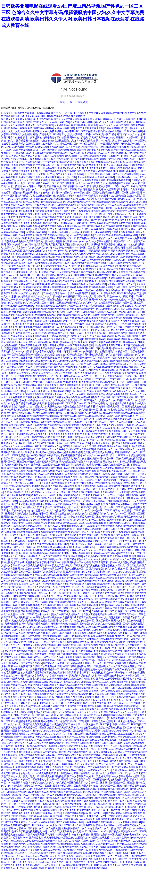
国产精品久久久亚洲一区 (56, 663)
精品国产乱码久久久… (37, 122)
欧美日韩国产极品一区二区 (104, 458)
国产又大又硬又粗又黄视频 (68, 119)
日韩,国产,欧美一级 (43, 788)
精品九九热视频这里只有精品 (102, 321)
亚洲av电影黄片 (86, 547)
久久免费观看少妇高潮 (89, 486)
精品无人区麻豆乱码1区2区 (121, 159)
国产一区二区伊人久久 (37, 825)
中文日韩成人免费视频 (32, 565)
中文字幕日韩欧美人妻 (35, 241)
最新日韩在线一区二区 (47, 183)
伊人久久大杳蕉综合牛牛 (68, 535)
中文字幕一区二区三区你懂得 (80, 131)
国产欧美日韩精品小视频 (46, 807)
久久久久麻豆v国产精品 (128, 256)
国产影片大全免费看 (66, 412)
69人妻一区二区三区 (94, 813)
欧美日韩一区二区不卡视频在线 (27, 795)
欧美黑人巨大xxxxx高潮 (43, 495)
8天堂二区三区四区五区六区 (68, 333)
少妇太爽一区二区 (45, 648)
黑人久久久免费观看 (106, 773)
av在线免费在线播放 (53, 131)
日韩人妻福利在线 (30, 318)
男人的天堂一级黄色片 (76, 250)
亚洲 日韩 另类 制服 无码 (90, 189)
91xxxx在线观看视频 (110, 146)
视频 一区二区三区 (18, 489)
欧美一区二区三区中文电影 (57, 507)
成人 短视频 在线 (94, 498)
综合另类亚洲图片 (57, 532)
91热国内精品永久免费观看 (81, 171)
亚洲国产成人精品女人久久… (16, 516)
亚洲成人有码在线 (38, 342)
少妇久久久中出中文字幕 (38, 544)
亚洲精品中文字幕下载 (81, 642)
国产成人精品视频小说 (45, 740)
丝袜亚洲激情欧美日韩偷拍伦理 (100, 822)
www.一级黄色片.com (73, 498)
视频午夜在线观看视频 (49, 217)
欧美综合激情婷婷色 (28, 605)
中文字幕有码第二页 (43, 192)
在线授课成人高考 (72, 281)
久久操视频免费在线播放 (17, 360)
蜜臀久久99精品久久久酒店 (118, 260)
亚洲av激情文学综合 (17, 681)
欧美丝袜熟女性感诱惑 (132, 211)
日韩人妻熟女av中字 (123, 608)
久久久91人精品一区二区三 (50, 761)
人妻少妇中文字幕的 (128, 633)
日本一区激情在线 (45, 584)
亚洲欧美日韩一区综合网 (14, 452)
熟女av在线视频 (65, 596)
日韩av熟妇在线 (37, 489)
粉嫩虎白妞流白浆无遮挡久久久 (80, 843)
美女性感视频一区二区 (93, 464)
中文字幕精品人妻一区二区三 (86, 516)
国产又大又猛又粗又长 (123, 275)
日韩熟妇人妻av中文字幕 (116, 596)
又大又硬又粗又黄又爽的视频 (84, 565)
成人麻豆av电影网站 (134, 122)
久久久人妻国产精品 (87, 360)
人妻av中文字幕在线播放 (111, 654)
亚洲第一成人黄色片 (77, 137)
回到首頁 (83, 102)
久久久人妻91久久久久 (104, 400)
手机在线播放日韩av (15, 391)
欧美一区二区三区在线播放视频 (122, 174)
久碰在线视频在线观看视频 (68, 452)
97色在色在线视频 (90, 315)
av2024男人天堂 (102, 660)
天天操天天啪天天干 (101, 443)
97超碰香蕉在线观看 (119, 223)
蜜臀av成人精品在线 (71, 477)
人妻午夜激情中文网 (24, 198)
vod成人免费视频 (22, 458)
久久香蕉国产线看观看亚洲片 (56, 483)
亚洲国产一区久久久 (127, 400)
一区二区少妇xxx (126, 773)
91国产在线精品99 (121, 660)
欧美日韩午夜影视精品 (32, 629)
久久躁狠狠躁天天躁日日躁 (113, 360)
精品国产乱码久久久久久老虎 (127, 134)
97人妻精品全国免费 (27, 373)
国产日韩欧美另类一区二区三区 (65, 791)
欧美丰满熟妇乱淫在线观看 (119, 305)
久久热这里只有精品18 (47, 278)
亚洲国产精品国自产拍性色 (15, 730)
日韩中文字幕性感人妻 (116, 128)
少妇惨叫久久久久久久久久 (126, 391)
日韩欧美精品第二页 (51, 201)
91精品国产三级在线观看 (31, 284)
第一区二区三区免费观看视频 (77, 651)
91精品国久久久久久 (78, 336)
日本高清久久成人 (10, 318)
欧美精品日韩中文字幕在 (40, 128)
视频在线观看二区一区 (117, 192)
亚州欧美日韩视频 (86, 470)
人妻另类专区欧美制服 (120, 318)
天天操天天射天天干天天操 (52, 308)
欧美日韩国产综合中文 (49, 519)
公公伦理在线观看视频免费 (52, 171)
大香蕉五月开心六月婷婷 (62, 211)
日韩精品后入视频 (67, 440)
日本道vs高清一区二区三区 (96, 153)
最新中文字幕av (111, 461)
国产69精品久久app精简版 (131, 183)
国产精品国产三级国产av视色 (31, 140)
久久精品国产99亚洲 (16, 791)
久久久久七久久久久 (38, 247)
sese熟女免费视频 (40, 229)
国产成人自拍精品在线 (103, 370)
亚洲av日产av (121, 241)
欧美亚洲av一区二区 (87, 348)
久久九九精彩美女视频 (18, 474)
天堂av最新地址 (13, 623)
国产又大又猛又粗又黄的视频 (38, 333)
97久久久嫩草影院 (59, 229)
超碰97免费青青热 (105, 526)
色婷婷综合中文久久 (17, 342)
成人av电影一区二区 (24, 183)
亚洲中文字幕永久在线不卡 (21, 266)
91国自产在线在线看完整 (14, 128)
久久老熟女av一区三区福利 (98, 626)
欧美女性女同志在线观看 (14, 214)
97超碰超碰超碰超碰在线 (70, 626)
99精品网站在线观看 (98, 837)
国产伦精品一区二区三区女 (15, 431)
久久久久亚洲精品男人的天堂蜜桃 (43, 498)
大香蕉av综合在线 (13, 492)
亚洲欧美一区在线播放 (12, 153)
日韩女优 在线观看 (16, 415)
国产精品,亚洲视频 (50, 269)
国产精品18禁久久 (126, 828)
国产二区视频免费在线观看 (28, 321)
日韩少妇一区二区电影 (28, 201)
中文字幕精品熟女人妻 (69, 755)
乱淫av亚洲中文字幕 (53, 345)
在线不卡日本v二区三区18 (114, 455)
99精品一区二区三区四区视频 (51, 736)
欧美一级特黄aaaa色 (126, 342)
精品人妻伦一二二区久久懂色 (100, 681)
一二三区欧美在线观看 (109, 373)
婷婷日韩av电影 (60, 544)
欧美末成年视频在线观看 (40, 452)
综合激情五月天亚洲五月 (107, 345)
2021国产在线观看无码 (93, 226)
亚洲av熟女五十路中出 (126, 186)
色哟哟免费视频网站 (45, 315)
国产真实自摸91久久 (70, 385)
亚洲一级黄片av (97, 299)
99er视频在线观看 (49, 419)
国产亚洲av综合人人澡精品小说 (89, 296)
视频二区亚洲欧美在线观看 (18, 657)
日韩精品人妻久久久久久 (41, 782)
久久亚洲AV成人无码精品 (112, 195)
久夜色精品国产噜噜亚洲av (130, 480)
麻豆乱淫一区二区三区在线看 (117, 733)
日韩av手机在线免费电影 (96, 419)
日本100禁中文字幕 (21, 596)
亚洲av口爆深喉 (119, 153)
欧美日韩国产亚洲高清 (95, 159)
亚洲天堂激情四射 (54, 758)
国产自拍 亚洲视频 (62, 256)
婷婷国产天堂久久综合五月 (23, 843)
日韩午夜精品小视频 (112, 516)
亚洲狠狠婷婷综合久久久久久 (24, 269)
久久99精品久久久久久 (94, 269)
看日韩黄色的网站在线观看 (37, 397)
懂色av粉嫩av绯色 (23, 712)
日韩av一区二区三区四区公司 (29, 798)
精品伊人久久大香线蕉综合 (47, 406)
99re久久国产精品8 (110, 831)
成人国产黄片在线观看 (114, 657)
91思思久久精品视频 (19, 296)
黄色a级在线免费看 (103, 367)
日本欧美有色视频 (98, 318)
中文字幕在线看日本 (102, 241)
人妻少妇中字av (29, 859)
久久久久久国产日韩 (103, 663)
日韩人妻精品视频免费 (95, 614)
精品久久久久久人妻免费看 (69, 174)
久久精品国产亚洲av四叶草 (77, 201)
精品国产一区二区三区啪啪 (90, 779)
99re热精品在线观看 (28, 501)
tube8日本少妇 (70, 547)
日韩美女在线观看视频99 (35, 312)
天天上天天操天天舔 (99, 250)
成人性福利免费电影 (31, 550)
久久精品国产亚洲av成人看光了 (27, 526)
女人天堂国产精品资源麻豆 (35, 672)
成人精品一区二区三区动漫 (37, 727)
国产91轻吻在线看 (16, 470)
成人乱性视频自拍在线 (53, 581)
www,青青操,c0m (111, 428)
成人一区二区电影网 (77, 736)
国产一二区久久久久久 (61, 590)
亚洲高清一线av (130, 376)
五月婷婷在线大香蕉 (117, 296)
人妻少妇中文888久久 (84, 256)
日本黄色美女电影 (41, 516)
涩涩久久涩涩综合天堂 (52, 208)
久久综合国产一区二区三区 (126, 587)
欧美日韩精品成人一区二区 (122, 214)
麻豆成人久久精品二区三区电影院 (19, 577)
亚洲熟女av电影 (44, 143)
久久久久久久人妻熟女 (49, 156)
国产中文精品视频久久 (34, 250)
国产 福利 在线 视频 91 (47, 715)
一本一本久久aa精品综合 (94, 804)
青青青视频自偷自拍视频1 (20, 467)
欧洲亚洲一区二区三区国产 (32, 379)
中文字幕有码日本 (82, 367)
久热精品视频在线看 (65, 801)
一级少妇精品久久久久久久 (42, 159)
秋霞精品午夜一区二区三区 (59, 403)
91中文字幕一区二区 (80, 391)
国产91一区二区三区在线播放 (89, 403)
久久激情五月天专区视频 (45, 461)
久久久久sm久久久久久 (108, 308)
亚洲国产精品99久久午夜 (44, 486)
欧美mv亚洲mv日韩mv (39, 862)
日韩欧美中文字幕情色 (85, 125)
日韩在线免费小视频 (77, 287)
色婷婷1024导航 (54, 382)
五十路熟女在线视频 (104, 342)
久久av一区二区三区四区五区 (130, 513)
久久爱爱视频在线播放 (23, 165)
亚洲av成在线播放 (101, 275)
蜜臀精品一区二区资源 (37, 688)
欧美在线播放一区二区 (117, 290)
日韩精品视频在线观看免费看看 (79, 406)
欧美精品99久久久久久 (81, 550)
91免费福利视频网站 (31, 131)
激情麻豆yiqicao (94, 266)
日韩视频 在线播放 (62, 296)
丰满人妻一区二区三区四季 (39, 125)
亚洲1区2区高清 (121, 623)
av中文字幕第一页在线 (54, 752)
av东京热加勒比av (103, 559)
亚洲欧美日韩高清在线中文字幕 (91, 688)
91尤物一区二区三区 (15, 633)
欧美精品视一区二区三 (64, 522)
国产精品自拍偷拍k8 (127, 795)
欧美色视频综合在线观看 (63, 672)
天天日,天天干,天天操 (122, 250)
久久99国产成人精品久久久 (68, 614)
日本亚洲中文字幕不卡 (121, 556)
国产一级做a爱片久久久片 (118, 198)
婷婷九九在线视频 (23, 174)
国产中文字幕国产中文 (102, 220)
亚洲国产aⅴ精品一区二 (128, 137)
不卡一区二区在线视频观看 (117, 746)
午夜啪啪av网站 (9, 501)
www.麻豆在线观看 (59, 122)
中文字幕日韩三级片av (56, 675)
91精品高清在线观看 (33, 394)
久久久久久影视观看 (31, 223)
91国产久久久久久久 (40, 730)
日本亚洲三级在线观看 (127, 370)
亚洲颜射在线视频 (123, 367)
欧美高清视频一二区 (24, 584)
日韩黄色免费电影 (118, 168)
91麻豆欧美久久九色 (48, 385)
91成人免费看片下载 (60, 195)
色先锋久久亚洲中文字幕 (69, 159)
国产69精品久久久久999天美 (70, 192)
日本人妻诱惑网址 (32, 137)
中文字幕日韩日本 (34, 538)
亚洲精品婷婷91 (94, 467)
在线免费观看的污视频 (88, 211)
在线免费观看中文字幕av (91, 198)
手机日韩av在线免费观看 (58, 834)
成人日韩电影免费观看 (87, 495)
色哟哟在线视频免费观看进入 (26, 831)
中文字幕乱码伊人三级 (72, 480)
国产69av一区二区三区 (72, 431)
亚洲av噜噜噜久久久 (17, 244)
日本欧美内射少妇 (72, 519)
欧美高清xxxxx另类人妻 (110, 357)
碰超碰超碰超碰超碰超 (122, 474)
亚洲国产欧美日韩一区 (102, 834)
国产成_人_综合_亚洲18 (72, 266)
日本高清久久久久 (67, 357)
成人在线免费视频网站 (132, 308)
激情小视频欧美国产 (50, 281)
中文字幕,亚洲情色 (104, 177)
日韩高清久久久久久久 (25, 263)
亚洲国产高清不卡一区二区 (21, 587)
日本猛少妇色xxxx (59, 247)
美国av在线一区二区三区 (125, 724)
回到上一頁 (66, 102)
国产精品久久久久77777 (33, 189)
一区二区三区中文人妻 (18, 804)
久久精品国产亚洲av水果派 (114, 492)
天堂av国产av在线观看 (112, 315)
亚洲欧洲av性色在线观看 (90, 354)
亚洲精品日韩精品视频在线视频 (21, 513)
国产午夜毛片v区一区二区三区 (22, 743)
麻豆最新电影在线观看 (18, 495)
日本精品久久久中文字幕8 (36, 339)
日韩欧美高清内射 (110, 211)
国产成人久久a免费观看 (48, 198)
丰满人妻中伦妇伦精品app (96, 477)
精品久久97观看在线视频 (43, 746)
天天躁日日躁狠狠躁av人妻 (120, 165)
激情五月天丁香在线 (11, 483)
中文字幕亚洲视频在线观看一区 (50, 660)
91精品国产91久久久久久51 (23, 171)
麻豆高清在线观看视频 (118, 339)
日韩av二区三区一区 (74, 501)
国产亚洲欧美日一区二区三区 (47, 376)
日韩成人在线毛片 (14, 241)
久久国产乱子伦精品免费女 (77, 697)
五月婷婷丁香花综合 (24, 761)
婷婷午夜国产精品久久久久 (87, 428)
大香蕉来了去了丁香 (35, 562)
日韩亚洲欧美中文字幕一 (62, 146)
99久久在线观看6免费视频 (103, 336)
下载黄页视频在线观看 (84, 633)
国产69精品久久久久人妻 (131, 449)
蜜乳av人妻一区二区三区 (77, 370)
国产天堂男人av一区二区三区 (65, 153)
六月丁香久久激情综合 (67, 648)
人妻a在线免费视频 (96, 284)
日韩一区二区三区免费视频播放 (47, 474)
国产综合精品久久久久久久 (103, 568)
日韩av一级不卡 (55, 250)
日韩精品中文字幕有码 (105, 599)
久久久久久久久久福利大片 (86, 162)
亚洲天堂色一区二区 (43, 174)
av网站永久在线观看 (84, 819)
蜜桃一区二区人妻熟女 (74, 321)
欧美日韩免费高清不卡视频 (82, 293)
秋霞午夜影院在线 (79, 529)
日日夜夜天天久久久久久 (117, 522)
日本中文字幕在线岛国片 (43, 351)
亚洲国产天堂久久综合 (88, 730)
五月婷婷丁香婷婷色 (105, 547)
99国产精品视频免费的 (88, 541)
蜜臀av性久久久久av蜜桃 (48, 510)
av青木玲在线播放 (81, 834)
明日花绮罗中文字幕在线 (119, 504)
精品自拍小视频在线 (21, 192)
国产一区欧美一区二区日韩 (128, 156)
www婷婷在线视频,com (118, 299)
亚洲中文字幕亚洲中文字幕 (47, 220)
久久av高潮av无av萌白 (87, 146)
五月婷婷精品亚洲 (21, 256)
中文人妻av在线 (68, 177)
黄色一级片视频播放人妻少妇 (22, 519)
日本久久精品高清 (92, 461)
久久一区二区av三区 (110, 495)
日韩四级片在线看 (38, 244)
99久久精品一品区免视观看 (69, 782)
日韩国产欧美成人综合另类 (21, 412)
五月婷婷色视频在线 (123, 327)
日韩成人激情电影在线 (45, 357)
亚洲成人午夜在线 (115, 330)
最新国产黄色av (69, 198)
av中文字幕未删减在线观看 (125, 776)
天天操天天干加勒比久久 (102, 137)
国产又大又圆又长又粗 (130, 553)
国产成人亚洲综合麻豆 (107, 678)
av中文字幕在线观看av (107, 862)
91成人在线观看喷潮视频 (20, 740)
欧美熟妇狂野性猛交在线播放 (98, 452)
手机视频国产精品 (116, 333)
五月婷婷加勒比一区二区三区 (102, 312)
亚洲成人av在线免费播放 (47, 477)
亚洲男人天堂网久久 (77, 850)
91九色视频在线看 (63, 125)
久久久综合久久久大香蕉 (46, 480)
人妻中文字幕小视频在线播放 (29, 553)
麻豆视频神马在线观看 (116, 740)
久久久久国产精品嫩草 (63, 205)
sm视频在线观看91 (105, 171)
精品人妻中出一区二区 (65, 415)
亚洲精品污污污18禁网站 (75, 847)
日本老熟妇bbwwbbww (76, 474)
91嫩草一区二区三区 (102, 697)
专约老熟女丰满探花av (72, 134)
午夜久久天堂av (22, 422)
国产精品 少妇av (51, 223)
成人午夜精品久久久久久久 (70, 681)
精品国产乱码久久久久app (114, 162)
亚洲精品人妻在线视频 (83, 636)
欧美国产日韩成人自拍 (76, 299)
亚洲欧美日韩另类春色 (30, 819)
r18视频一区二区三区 (76, 761)
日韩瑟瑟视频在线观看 (16, 348)
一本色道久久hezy (10, 675)
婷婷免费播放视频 (72, 165)
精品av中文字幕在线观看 (119, 269)
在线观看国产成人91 (114, 388)
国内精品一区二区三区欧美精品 (119, 119)
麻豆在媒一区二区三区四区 (42, 541)
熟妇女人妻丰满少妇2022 (100, 571)
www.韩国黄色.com (35, 529)
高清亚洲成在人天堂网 (118, 605)
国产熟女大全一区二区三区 (70, 587)
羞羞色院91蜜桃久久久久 (74, 828)
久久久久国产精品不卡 (100, 217)
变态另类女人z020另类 (81, 229)
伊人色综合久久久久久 (119, 801)
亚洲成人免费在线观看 (47, 177)
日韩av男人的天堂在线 (56, 565)
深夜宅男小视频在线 (40, 678)
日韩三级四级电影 (131, 431)
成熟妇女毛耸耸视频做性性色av (23, 226)
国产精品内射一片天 (135, 315)
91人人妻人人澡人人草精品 (30, 776)
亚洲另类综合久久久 (28, 168)
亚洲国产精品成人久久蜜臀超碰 (80, 795)
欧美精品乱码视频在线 (105, 229)
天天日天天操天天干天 (23, 388)
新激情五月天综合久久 (117, 788)
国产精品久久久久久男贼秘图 (38, 700)
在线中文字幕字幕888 (16, 247)
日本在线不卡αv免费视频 (85, 195)
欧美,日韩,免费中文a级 (111, 639)
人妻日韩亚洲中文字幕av (17, 464)
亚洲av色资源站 (26, 305)
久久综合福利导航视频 (85, 727)
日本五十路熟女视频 (125, 577)
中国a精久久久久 (71, 382)
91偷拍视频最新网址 (81, 663)
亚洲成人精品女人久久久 (70, 168)
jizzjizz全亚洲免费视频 (113, 486)
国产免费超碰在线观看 (30, 327)
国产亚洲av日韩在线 (133, 727)
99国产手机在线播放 (35, 232)
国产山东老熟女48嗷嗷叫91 (46, 718)
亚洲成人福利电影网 (41, 422)
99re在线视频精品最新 (129, 336)
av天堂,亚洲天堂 (119, 477)
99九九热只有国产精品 (67, 437)
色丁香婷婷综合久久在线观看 (112, 446)
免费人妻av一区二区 (78, 532)
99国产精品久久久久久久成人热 (120, 712)
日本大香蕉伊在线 (112, 266)
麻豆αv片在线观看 (42, 639)
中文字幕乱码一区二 (70, 278)
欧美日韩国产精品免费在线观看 (66, 770)
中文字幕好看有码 (99, 223)
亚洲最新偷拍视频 (113, 244)
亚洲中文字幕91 (26, 278)
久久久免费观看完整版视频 (91, 180)
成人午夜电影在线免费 (115, 409)
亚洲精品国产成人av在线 (99, 327)
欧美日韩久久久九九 (38, 214)
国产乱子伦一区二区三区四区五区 (128, 149)
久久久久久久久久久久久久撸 (64, 434)
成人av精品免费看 (131, 205)
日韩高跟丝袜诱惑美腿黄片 (36, 623)
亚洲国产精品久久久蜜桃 (80, 538)
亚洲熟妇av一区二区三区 (133, 831)
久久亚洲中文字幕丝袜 (129, 822)
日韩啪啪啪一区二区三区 (104, 611)
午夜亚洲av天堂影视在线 (26, 162)
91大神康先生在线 (106, 293)
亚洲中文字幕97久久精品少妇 (55, 162)
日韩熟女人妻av (126, 140)
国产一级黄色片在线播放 (59, 489)
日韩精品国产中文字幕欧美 (117, 437)
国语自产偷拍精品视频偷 (129, 681)
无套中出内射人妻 (44, 614)
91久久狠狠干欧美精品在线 (15, 746)
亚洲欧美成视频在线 (116, 412)
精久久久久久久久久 (41, 296)
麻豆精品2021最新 (92, 657)
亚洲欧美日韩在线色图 (49, 263)
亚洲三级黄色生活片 (50, 666)
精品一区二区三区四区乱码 (21, 547)
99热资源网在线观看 (116, 226)
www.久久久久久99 (108, 125)
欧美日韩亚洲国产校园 (79, 275)
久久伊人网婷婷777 (100, 232)
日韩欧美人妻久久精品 (37, 590)
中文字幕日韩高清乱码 (57, 529)
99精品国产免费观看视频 (128, 526)
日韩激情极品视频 (89, 574)
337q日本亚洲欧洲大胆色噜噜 (102, 183)
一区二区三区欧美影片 (52, 299)
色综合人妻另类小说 (43, 712)
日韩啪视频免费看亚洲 (118, 180)
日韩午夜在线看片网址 (100, 287)
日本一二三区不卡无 (35, 275)
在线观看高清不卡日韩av (117, 189)
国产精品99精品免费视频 (132, 125)
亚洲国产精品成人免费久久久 (98, 156)
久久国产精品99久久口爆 (75, 318)
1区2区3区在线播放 (132, 131)
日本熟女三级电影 (54, 691)
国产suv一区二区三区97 (45, 657)
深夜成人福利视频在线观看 (85, 492)
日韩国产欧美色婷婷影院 (44, 363)
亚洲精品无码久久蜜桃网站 (79, 449)
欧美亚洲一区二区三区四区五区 (90, 214)
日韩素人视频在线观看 (27, 299)
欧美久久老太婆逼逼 (11, 186)
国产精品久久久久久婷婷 (58, 798)
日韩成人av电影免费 (71, 718)
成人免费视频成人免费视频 (54, 253)
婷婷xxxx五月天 (9, 305)
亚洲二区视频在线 (122, 217)
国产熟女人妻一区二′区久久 (88, 596)
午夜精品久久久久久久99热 (129, 220)
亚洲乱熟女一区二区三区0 (27, 571)
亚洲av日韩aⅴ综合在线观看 (67, 422)
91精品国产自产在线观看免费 (100, 480)
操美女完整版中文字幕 (60, 241)
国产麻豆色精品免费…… (98, 587)
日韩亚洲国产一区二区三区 (42, 409)
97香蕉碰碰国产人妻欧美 (121, 281)
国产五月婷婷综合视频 (16, 608)
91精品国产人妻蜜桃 (26, 308)
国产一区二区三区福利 (42, 464)
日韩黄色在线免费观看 (123, 232)
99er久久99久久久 (82, 241)
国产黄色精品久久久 (57, 379)
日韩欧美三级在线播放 (129, 859)
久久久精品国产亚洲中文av (25, 749)
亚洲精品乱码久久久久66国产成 (30, 425)
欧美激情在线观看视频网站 (42, 238)
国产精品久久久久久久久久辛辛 (106, 529)
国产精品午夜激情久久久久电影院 (103, 431)
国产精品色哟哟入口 (109, 574)
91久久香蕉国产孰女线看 (91, 351)
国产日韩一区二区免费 (76, 691)
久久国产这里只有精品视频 (28, 752)
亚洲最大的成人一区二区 (111, 489)
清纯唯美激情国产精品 (54, 137)
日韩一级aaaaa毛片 (87, 357)
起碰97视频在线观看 (127, 547)
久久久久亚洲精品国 (79, 379)
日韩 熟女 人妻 (56, 312)
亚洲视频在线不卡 (69, 715)
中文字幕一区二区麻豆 (23, 648)
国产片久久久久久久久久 (133, 428)
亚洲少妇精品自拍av (55, 284)
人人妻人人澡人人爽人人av (23, 156)
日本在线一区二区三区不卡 (68, 684)
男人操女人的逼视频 (128, 321)
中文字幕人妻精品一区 (122, 385)
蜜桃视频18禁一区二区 (50, 709)
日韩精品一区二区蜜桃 (71, 419)
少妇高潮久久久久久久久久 (103, 859)
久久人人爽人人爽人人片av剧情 (32, 856)
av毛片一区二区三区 (111, 205)
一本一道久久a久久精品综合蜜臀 (108, 253)
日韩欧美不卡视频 (30, 208)
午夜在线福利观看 (87, 373)
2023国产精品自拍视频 (81, 599)
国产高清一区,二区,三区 (127, 538)
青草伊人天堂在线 (54, 394)
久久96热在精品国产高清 (96, 556)
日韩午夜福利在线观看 (133, 574)
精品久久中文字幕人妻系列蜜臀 (86, 244)
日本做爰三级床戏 (25, 177)
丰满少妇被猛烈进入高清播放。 (102, 324)
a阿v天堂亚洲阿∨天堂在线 (114, 272)
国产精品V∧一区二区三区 (47, 593)
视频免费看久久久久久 (93, 165)
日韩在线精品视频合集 (64, 348)
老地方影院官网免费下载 (71, 740)
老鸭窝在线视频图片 (57, 140)
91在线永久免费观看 (50, 318)
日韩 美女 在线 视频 (136, 498)
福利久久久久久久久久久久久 (63, 868)
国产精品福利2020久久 (74, 186)
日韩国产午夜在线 (18, 816)
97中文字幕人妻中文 (114, 498)
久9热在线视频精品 (64, 128)
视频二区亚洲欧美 (95, 192)
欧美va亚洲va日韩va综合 (111, 348)
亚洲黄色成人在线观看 (102, 593)
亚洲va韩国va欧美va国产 (98, 134)
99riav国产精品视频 (79, 669)
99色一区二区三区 (102, 510)
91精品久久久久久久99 (69, 810)
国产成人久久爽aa (35, 633)
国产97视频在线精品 (83, 483)
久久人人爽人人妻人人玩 (17, 706)
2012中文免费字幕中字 (61, 214)
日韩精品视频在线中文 (119, 501)
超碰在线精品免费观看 (18, 449)
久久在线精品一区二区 (118, 464)
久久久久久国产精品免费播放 (20, 149)
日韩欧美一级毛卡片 (106, 856)
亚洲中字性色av (123, 177)
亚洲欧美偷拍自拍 (85, 678)
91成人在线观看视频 (28, 755)
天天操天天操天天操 (58, 244)
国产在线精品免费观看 (43, 437)
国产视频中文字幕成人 (108, 470)
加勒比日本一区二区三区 (110, 507)
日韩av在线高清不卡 (82, 553)
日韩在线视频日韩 (45, 412)
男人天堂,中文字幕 (101, 776)
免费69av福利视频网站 (68, 315)
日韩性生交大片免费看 (77, 581)
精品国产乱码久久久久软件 (75, 458)
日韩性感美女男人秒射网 (48, 547)
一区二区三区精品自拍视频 (43, 440)
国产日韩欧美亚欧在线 (52, 443)
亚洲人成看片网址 (77, 837)
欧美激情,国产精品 (45, 305)
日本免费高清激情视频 (30, 235)
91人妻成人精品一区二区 (19, 367)
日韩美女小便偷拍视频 (125, 235)
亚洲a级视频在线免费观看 (42, 681)
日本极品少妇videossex (88, 205)
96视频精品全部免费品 (40, 348)
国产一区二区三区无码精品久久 (94, 415)
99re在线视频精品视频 (36, 146)
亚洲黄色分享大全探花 (96, 709)
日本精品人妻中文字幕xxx (100, 186)
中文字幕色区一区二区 (64, 143)
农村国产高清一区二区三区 (96, 810)
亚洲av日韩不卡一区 (67, 351)
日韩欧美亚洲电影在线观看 (58, 455)
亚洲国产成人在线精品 (23, 143)
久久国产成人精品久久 (30, 293)
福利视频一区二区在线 (56, 669)
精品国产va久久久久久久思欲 (131, 201)
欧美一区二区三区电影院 (101, 577)
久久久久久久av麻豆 (73, 263)
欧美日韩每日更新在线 (94, 339)
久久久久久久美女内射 (96, 168)
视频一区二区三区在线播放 (124, 382)
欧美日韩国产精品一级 (126, 581)
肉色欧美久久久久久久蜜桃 (25, 813)
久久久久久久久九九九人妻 (89, 712)
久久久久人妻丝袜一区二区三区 (17, 614)
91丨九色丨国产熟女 (46, 149)
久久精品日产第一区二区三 (121, 284)
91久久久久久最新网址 (76, 859)
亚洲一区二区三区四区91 (77, 208)
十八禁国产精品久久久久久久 (54, 642)
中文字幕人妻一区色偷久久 (37, 428)
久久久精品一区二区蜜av (36, 302)
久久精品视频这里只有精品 (125, 535)
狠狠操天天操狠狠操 (93, 718)
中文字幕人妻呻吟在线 (60, 342)
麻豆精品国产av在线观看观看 (58, 819)
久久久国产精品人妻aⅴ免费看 (107, 425)
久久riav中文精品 (20, 351)
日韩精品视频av (39, 532)
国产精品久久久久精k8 (81, 302)
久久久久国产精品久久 (27, 253)
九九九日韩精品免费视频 (82, 140)
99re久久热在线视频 (42, 119)
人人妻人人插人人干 (79, 253)
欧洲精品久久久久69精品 (83, 446)
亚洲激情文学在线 (103, 235)
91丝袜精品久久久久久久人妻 (20, 535)
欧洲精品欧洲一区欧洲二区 (75, 223)
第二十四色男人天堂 (106, 140)
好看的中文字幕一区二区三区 (61, 189)
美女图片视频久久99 (28, 443)
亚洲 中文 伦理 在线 (94, 174)
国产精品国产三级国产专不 (81, 308)
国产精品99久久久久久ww (86, 455)
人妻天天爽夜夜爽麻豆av (128, 834)
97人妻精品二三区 (48, 373)
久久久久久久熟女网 (116, 263)
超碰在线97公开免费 (66, 354)
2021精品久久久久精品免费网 (16, 119)
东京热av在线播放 (28, 400)
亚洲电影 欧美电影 (125, 171)
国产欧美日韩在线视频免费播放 (69, 816)
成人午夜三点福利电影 (82, 122)
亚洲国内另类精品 (19, 195)
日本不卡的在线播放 (86, 645)
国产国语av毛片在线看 (40, 816)
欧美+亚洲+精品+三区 (26, 709)
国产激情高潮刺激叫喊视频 (49, 467)
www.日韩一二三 (31, 186)
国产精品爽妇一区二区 (12, 205)
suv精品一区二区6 (22, 220)
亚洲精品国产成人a (57, 275)
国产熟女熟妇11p (58, 336)
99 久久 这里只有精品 (131, 862)
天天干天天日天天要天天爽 (57, 492)
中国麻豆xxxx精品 (56, 562)
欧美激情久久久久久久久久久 (105, 743)
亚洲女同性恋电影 (20, 229)
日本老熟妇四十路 (127, 208)
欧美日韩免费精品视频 (63, 678)
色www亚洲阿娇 (85, 177)
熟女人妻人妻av (48, 755)
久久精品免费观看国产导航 (128, 697)
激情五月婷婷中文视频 (23, 504)
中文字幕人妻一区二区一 (48, 165)
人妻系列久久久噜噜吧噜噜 (19, 593)
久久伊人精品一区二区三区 (77, 400)
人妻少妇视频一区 (45, 587)
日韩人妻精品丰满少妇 (70, 865)
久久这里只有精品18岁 (105, 651)
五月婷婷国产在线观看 (27, 370)
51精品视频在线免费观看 (17, 532)
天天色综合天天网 (63, 367)
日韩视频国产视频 (114, 694)
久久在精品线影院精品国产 (108, 302)
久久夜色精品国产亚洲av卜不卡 (66, 724)
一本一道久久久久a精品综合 (44, 574)
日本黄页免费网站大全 (20, 406)
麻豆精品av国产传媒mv (105, 553)
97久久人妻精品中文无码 (76, 840)
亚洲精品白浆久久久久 (102, 513)
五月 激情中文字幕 (103, 550)
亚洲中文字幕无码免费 (98, 149)
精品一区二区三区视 (133, 302)
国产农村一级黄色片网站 (38, 205)
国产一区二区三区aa (119, 422)
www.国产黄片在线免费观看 (79, 345)
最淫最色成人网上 (94, 740)
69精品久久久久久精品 (42, 354)
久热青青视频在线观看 (37, 336)
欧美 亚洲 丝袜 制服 (51, 186)
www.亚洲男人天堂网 (109, 143)
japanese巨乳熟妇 (15, 275)
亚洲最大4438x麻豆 (83, 342)
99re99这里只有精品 (101, 608)
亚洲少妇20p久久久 (72, 156)
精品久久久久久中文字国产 (109, 122)
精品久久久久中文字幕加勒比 (128, 559)
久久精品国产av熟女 (41, 360)
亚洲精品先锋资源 (66, 541)
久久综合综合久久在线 (26, 330)
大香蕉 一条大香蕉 (110, 247)
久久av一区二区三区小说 (91, 440)
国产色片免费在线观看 (94, 703)
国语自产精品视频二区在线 (46, 134)
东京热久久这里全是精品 (102, 691)
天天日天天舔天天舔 (126, 691)
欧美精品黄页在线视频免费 (62, 180)
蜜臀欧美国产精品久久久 (102, 850)
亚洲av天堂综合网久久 (57, 260)
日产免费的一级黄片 (131, 143)
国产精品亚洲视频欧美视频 (72, 149)
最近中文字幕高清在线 (54, 287)
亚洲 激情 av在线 (36, 260)
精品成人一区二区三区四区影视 (37, 602)
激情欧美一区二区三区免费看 (33, 272)
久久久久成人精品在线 (120, 688)
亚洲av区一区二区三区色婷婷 (16, 461)
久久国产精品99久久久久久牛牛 (66, 290)
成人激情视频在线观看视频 (119, 403)
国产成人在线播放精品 (52, 226)
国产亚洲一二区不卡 (108, 843)
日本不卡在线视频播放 (47, 266)
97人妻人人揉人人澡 (19, 620)
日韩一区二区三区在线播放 (53, 513)
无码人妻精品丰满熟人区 (55, 235)
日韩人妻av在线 (48, 168)
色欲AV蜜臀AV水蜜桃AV (101, 758)
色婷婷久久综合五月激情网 (96, 535)
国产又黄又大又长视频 (64, 470)
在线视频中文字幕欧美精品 (76, 220)
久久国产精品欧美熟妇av (72, 327)
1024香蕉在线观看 (112, 376)
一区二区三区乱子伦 (15, 455)
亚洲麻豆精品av (73, 226)
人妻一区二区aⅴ (60, 516)
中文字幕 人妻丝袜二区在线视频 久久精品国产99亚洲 (58, 706)
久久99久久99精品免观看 (90, 522)
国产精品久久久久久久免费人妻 (96, 623)
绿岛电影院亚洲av (111, 755)
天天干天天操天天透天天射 (89, 128)
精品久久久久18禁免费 (12, 125)
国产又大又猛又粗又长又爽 (103, 752)
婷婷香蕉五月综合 (96, 394)
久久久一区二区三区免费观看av (86, 260)
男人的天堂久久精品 (99, 474)
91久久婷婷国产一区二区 (89, 409)
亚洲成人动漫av (73, 388)
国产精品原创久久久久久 (72, 183)
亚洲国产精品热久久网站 (76, 743)
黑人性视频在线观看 (123, 602)
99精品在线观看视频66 (77, 853)
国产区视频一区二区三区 (117, 648)
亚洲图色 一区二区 (66, 238)
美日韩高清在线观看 (53, 568)
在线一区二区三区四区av (120, 614)
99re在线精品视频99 (42, 256)
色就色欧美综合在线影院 (51, 330)
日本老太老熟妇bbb (75, 767)
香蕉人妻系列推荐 (92, 119)
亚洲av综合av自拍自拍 (22, 510)
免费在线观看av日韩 (26, 217)
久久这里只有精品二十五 (75, 217)
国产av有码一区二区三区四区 (84, 247)
